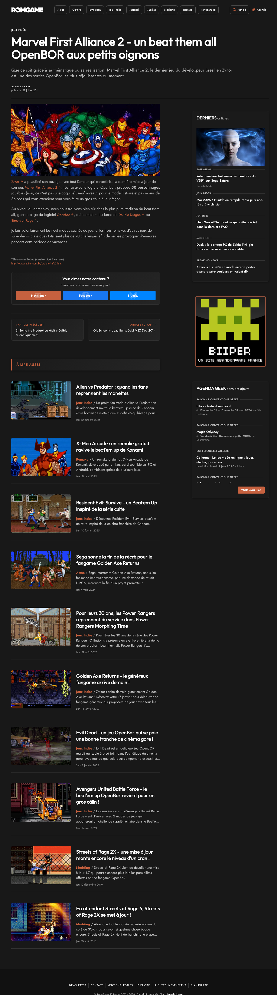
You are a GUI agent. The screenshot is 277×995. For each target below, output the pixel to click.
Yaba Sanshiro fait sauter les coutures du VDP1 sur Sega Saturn (225, 178)
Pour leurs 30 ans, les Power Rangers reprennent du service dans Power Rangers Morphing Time (116, 618)
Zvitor (15, 181)
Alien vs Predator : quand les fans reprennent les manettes (107, 390)
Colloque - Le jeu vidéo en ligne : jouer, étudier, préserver (225, 459)
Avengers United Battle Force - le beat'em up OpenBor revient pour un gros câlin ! (118, 789)
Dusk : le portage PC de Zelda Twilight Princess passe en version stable (224, 246)
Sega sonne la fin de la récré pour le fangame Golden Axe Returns (109, 559)
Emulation (92, 10)
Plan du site (199, 976)
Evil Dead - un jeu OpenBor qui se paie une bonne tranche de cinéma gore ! (115, 733)
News (180, 986)
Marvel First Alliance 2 (43, 187)
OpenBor (64, 214)
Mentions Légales (120, 976)
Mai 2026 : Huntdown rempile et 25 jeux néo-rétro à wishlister (229, 202)
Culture (73, 10)
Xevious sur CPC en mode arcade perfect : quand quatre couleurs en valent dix (227, 269)
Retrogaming (205, 10)
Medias (148, 10)
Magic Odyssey (207, 431)
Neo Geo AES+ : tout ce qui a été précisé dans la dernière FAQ (226, 224)
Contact (97, 976)
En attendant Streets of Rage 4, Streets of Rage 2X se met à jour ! (115, 903)
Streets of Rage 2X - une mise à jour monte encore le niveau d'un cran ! (116, 846)
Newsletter (77, 976)
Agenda (171, 986)
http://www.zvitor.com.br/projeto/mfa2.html (36, 263)
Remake (184, 10)
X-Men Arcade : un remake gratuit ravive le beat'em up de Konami (116, 446)
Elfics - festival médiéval (213, 406)
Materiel (131, 10)
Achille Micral (20, 86)
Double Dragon (132, 214)
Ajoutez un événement (170, 976)
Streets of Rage (23, 220)
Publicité (143, 976)
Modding (166, 10)
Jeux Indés (112, 10)
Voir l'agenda (251, 490)
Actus (57, 10)
